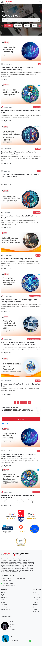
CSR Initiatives (37, 598)
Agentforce (18, 25)
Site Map (35, 600)
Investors (35, 605)
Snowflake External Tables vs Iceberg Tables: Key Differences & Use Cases (19, 153)
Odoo (2, 600)
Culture (35, 608)
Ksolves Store (37, 596)
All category (8, 25)
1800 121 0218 (7, 578)
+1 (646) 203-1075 (20, 578)
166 (25, 402)
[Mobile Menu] (40, 2)
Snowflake (4, 608)
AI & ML (3, 593)
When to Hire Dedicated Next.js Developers (16, 259)
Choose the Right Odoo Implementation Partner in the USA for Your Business (20, 175)
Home (3, 11)
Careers (35, 610)
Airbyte (27, 25)
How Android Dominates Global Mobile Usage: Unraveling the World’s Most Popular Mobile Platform (20, 343)
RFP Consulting (5, 610)
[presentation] (2, 26)
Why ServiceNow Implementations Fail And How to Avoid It (19, 217)
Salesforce (4, 598)
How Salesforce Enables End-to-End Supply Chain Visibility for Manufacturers (19, 301)
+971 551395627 (6, 580)
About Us (35, 603)
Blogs (34, 593)
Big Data (3, 596)
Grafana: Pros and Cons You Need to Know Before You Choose (20, 385)
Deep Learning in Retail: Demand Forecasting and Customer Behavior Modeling (18, 69)
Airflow (34, 25)
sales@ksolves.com (9, 586)
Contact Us (36, 613)
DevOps (3, 603)
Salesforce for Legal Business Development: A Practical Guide (21, 111)
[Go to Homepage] (6, 2)
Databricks (4, 605)
